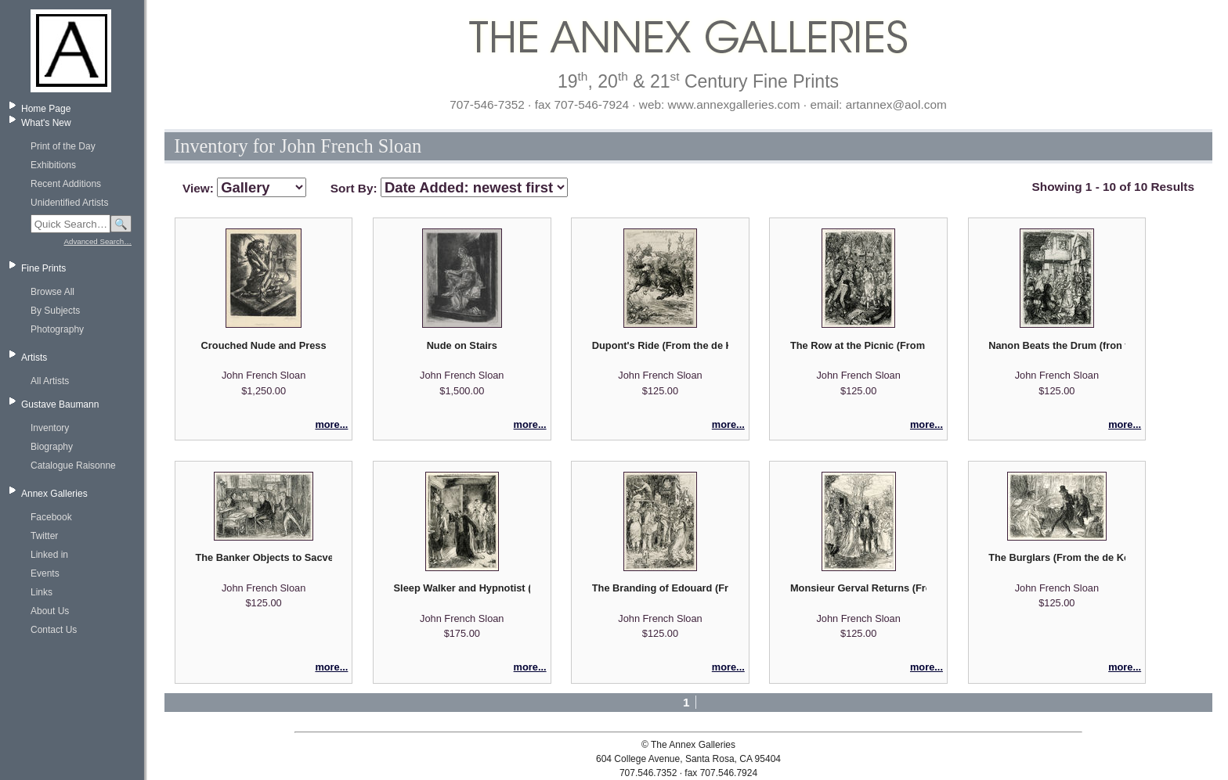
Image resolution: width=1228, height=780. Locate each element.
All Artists (50, 381)
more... (331, 424)
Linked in (49, 554)
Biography (52, 446)
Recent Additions (66, 183)
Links (41, 592)
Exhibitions (53, 165)
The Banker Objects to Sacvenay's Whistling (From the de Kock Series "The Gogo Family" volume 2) (263, 557)
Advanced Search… (98, 241)
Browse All (52, 291)
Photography (57, 329)
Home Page (45, 108)
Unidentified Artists (69, 202)
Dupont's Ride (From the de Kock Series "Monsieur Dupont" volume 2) (660, 345)
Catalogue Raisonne (73, 465)
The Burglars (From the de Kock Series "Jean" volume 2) (1056, 557)
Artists (34, 357)
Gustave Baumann (60, 404)
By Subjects (55, 310)
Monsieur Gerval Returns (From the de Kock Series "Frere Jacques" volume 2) (858, 588)
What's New (46, 122)
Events (45, 573)
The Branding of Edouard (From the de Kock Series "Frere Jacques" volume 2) (660, 588)
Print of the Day (63, 146)
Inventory (50, 427)
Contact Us (54, 629)
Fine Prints (43, 268)
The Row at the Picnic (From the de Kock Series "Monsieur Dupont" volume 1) (858, 345)
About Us (50, 611)
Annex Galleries (54, 493)
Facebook (51, 517)
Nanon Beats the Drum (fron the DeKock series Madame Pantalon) (1056, 345)
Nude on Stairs (462, 345)
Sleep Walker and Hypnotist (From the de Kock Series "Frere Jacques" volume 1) (462, 588)
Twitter (44, 535)
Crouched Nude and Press (264, 345)
